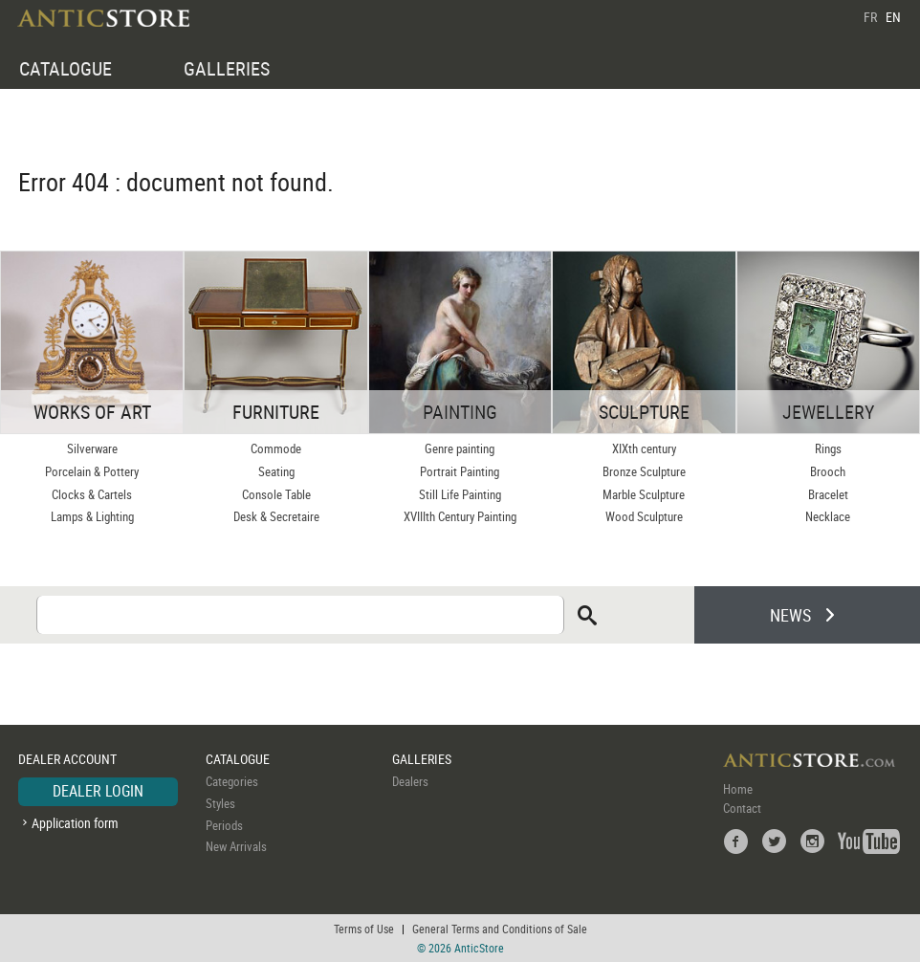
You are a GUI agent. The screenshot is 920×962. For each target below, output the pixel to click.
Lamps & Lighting (92, 516)
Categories (232, 781)
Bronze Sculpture (644, 471)
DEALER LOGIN (98, 790)
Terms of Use (364, 928)
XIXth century (644, 448)
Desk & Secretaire (276, 516)
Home (738, 789)
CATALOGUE (65, 68)
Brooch (827, 471)
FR (870, 17)
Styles (220, 803)
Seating (276, 471)
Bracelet (828, 494)
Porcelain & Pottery (92, 471)
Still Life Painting (460, 494)
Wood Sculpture (644, 516)
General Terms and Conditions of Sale (499, 928)
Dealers (410, 781)
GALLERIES (227, 68)
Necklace (827, 516)
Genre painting (459, 448)
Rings (828, 448)
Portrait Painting (459, 471)
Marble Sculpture (643, 494)
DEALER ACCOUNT (67, 759)
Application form (75, 823)
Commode (276, 448)
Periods (224, 825)
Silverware (92, 448)
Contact (742, 808)
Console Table (276, 494)
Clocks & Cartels (92, 494)
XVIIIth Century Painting (460, 516)
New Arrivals (236, 846)
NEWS (790, 614)
